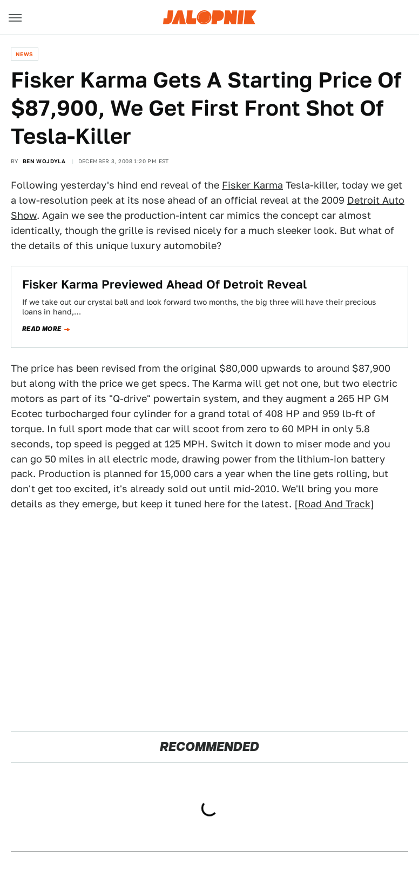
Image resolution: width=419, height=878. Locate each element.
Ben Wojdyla (44, 161)
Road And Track (334, 504)
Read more (42, 329)
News (24, 54)
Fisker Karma (252, 185)
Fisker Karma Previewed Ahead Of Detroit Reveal (164, 284)
